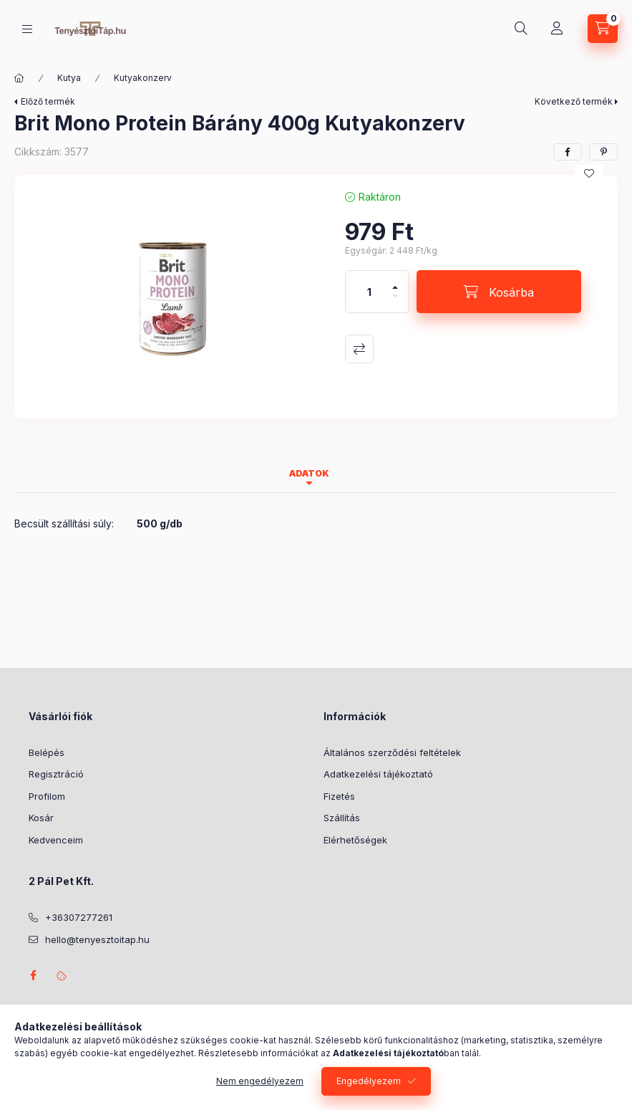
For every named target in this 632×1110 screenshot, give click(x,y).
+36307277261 (78, 917)
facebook (33, 975)
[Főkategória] (19, 78)
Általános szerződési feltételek (392, 752)
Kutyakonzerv (143, 77)
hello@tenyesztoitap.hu (97, 939)
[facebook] (567, 152)
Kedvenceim (56, 840)
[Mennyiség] (369, 291)
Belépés (46, 752)
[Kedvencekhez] (589, 173)
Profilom (47, 796)
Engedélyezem (368, 1081)
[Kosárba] (499, 291)
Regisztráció (56, 774)
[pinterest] (603, 152)
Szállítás (342, 817)
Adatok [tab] (309, 473)
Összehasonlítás (359, 349)
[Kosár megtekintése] (603, 28)
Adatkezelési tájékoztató (378, 774)
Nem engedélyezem (259, 1081)
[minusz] (395, 302)
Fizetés (339, 796)
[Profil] (557, 28)
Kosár (41, 817)
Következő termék (574, 101)
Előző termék (48, 101)
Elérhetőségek (355, 840)
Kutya (69, 77)
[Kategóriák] (27, 29)
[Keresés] (521, 28)
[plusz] (395, 281)
